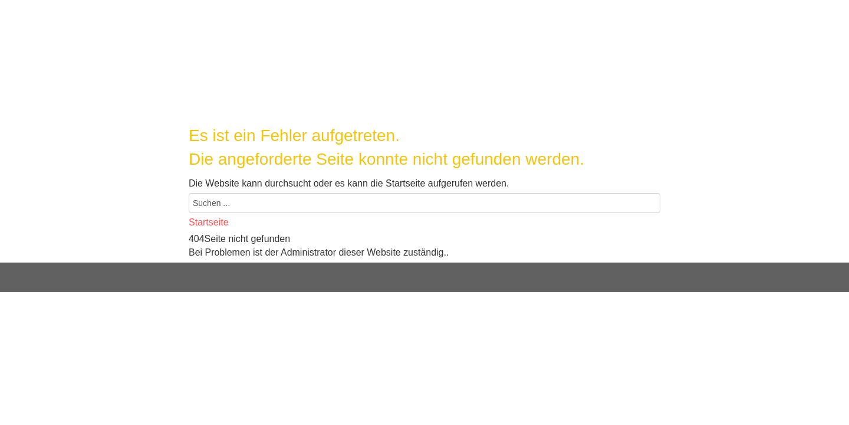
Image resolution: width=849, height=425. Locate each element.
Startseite (209, 222)
